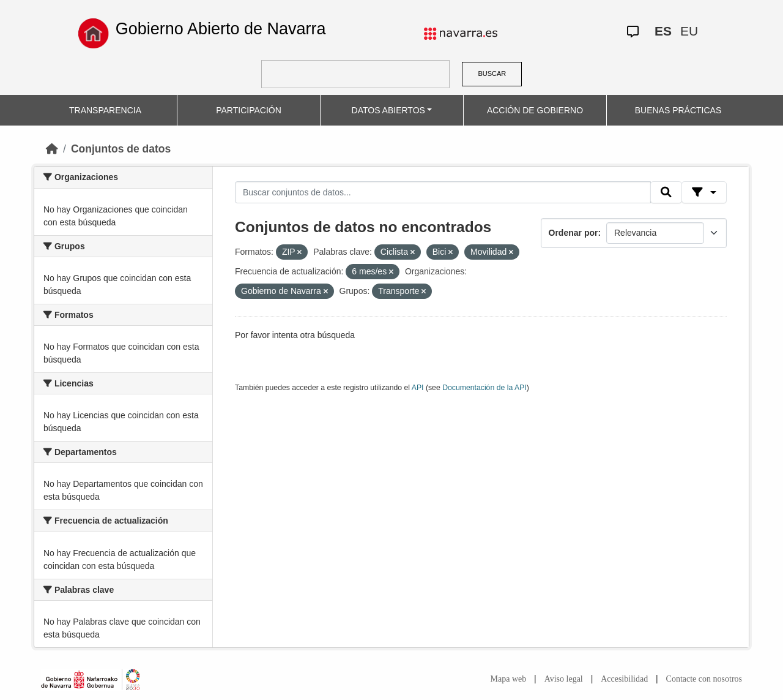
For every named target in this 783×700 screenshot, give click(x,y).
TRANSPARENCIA (105, 110)
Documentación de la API (484, 387)
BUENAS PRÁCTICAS (678, 110)
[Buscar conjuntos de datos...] (443, 192)
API (418, 387)
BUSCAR (492, 73)
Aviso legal (563, 678)
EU (689, 31)
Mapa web (509, 678)
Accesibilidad (624, 678)
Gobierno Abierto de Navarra (221, 29)
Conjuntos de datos (121, 149)
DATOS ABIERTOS (388, 110)
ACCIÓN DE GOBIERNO (535, 110)
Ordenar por (573, 233)
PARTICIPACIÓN (248, 110)
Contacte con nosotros (704, 678)
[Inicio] (52, 149)
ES (663, 31)
